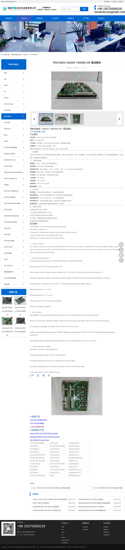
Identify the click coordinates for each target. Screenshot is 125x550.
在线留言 (120, 1)
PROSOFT (7, 129)
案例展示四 (107, 535)
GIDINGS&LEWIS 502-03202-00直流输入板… (47, 510)
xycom (6, 259)
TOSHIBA (7, 122)
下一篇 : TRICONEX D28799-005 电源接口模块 (108, 488)
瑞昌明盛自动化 (16, 54)
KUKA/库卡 (7, 228)
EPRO (6, 141)
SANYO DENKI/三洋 (10, 178)
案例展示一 (107, 527)
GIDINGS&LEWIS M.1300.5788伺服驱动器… (92, 510)
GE (5, 91)
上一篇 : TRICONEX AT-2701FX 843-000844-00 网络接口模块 (50, 488)
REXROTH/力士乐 (10, 160)
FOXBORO (7, 110)
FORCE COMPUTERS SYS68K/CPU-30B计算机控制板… (50, 500)
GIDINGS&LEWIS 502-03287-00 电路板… (91, 507)
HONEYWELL (8, 166)
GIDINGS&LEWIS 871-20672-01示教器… (91, 499)
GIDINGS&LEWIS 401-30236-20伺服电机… (47, 507)
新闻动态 (39, 18)
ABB (5, 73)
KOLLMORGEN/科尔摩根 (12, 203)
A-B (5, 79)
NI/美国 (6, 185)
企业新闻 (85, 529)
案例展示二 (107, 529)
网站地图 (106, 1)
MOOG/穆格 (8, 253)
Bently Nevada (8, 104)
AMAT (6, 85)
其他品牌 (7, 284)
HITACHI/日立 (8, 247)
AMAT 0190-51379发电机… (41, 503)
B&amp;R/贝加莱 (9, 153)
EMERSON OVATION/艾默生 (13, 172)
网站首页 (9, 18)
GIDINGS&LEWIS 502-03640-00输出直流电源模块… (95, 503)
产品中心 (24, 18)
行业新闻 (85, 527)
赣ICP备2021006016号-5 (80, 547)
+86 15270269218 (121, 244)
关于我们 (86, 18)
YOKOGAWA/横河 (10, 197)
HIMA (5, 135)
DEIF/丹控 (7, 234)
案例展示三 (107, 532)
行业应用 (55, 18)
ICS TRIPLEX (8, 265)
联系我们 (101, 18)
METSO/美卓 (8, 209)
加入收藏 (113, 1)
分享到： (33, 483)
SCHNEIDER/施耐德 (10, 147)
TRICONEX (34, 54)
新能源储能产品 (9, 272)
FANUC (6, 98)
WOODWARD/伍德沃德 (11, 216)
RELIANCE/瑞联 (9, 241)
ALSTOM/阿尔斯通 (10, 278)
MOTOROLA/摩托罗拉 (11, 191)
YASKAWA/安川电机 (10, 222)
